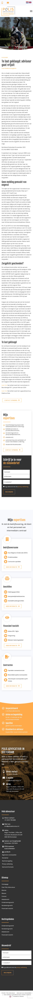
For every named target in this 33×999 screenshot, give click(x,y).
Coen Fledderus (6, 68)
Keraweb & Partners (18, 996)
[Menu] (31, 11)
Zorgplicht (13, 68)
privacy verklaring (23, 486)
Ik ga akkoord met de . (17, 486)
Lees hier (4, 385)
